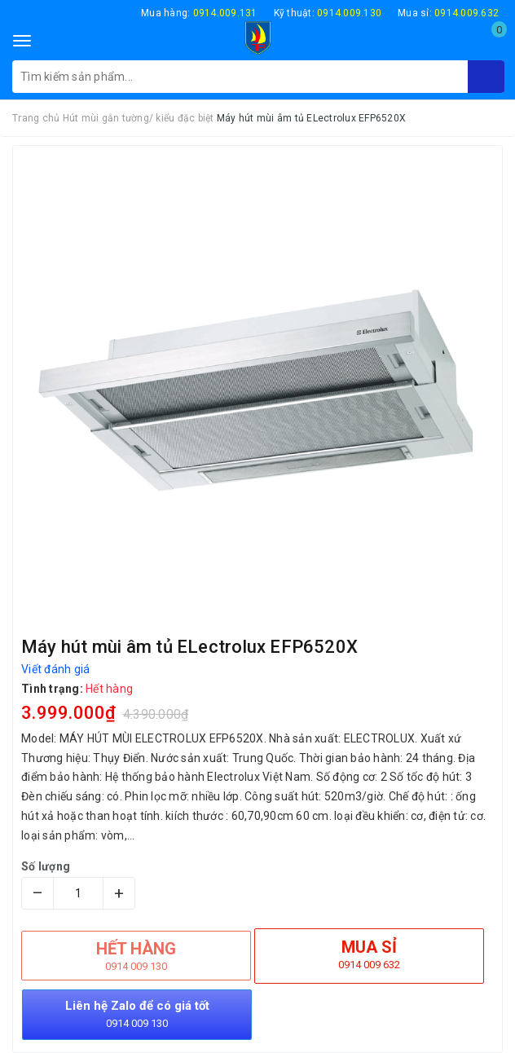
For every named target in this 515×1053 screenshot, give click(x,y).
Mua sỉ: (448, 13)
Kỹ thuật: (328, 13)
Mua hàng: (199, 13)
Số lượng (45, 866)
